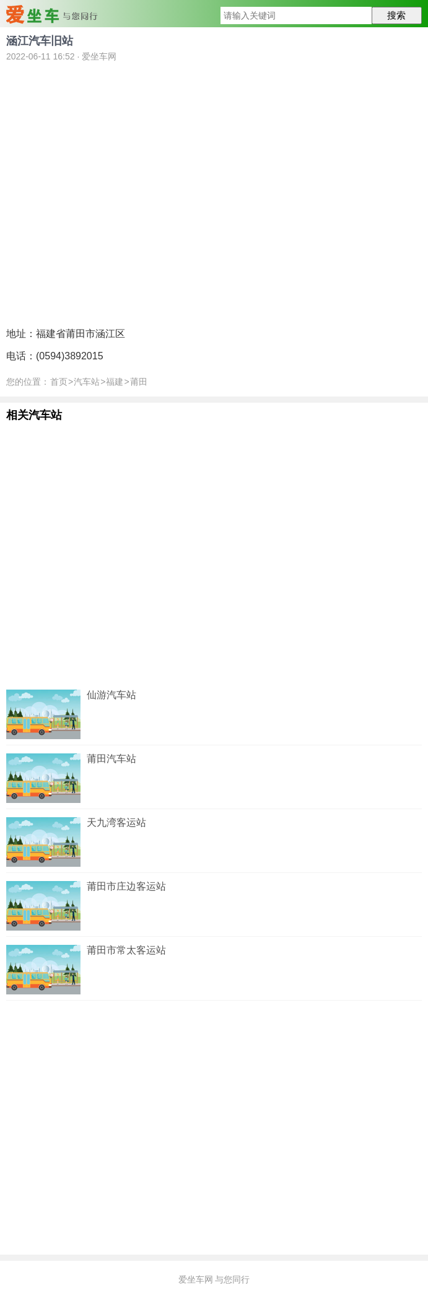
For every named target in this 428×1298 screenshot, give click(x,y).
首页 (59, 382)
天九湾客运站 (116, 822)
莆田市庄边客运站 (126, 886)
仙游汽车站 (111, 695)
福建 (114, 382)
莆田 (138, 382)
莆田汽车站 (111, 758)
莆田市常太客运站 (126, 950)
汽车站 (87, 382)
